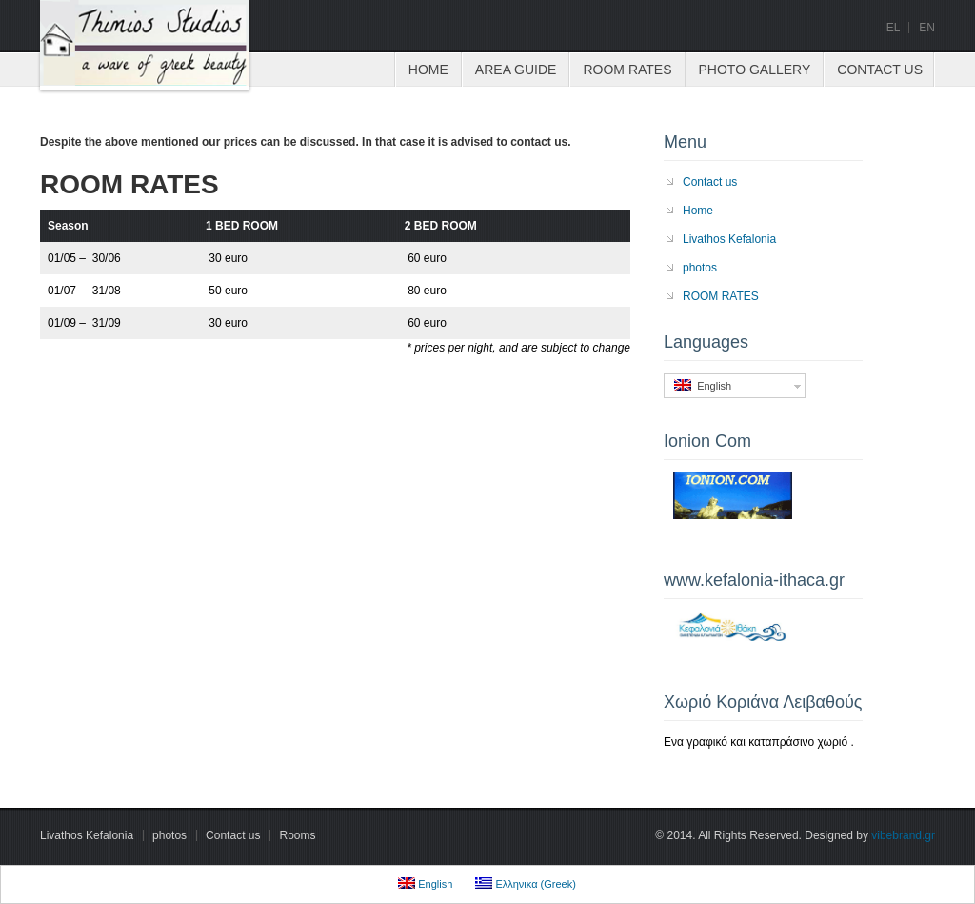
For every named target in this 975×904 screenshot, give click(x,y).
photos (700, 267)
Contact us (880, 69)
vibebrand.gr (903, 835)
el (893, 27)
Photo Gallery (755, 69)
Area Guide (516, 69)
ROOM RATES (627, 69)
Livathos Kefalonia (729, 239)
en (927, 27)
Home (428, 69)
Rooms (297, 835)
